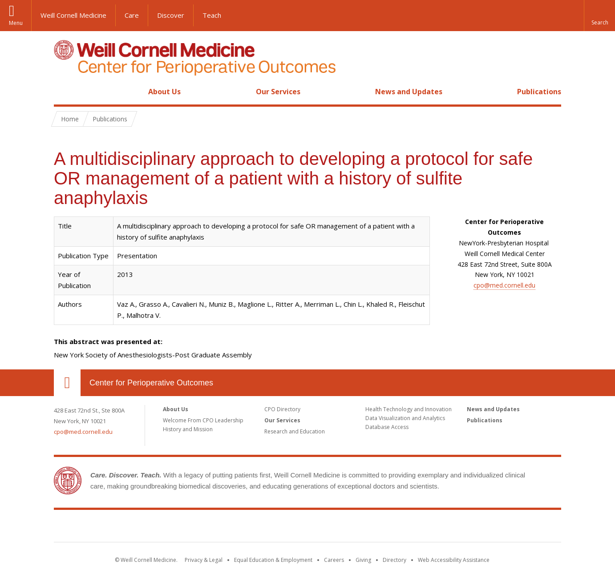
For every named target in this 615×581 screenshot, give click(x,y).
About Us (164, 91)
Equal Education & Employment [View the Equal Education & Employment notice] (273, 560)
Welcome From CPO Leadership (203, 420)
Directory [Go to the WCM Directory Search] (394, 560)
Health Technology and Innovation (408, 409)
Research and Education (294, 431)
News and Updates (408, 91)
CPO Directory (282, 409)
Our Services (278, 91)
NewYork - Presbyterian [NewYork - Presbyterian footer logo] (382, 527)
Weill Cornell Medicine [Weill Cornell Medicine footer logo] (242, 527)
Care (132, 15)
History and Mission (188, 429)
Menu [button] (16, 23)
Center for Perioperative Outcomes (151, 382)
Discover (170, 15)
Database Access (387, 427)
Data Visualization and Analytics (405, 418)
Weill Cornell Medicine (73, 15)
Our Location (67, 382)
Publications (539, 91)
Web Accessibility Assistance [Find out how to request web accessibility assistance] (454, 560)
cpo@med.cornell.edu (504, 285)
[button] (599, 15)
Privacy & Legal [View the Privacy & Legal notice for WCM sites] (204, 560)
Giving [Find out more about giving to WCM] (363, 560)
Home (63, 91)
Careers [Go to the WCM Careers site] (334, 560)
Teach (211, 15)
